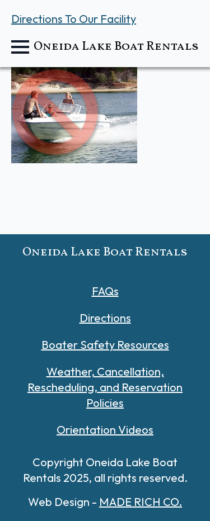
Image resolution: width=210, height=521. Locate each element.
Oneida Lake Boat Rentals (116, 47)
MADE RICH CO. (140, 502)
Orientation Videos (105, 430)
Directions (105, 318)
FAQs (105, 291)
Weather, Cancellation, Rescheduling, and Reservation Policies (105, 387)
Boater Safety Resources (105, 345)
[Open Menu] (20, 47)
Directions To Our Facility (73, 19)
